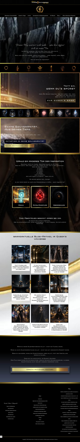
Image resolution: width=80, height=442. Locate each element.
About (40, 419)
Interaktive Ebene (10, 418)
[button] (60, 15)
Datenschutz (40, 403)
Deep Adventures (11, 408)
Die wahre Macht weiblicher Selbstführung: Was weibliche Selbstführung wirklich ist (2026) (40, 298)
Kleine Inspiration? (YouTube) (19, 145)
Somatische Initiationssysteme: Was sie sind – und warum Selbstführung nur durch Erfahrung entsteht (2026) (59, 298)
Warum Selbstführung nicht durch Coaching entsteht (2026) (40, 326)
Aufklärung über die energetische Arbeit (40, 407)
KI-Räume (52, 15)
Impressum (40, 398)
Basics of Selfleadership (10, 406)
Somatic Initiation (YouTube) (40, 369)
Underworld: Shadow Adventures (11, 410)
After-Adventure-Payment (69, 15)
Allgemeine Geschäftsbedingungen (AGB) (40, 400)
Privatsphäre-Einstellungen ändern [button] (40, 411)
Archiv (29, 15)
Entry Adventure (40, 205)
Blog (59, 15)
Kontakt (40, 417)
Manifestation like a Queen (11, 416)
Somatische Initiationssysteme (40, 15)
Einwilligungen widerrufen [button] (40, 415)
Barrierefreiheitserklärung (40, 409)
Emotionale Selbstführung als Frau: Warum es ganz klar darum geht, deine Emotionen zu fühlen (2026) (21, 328)
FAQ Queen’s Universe (40, 421)
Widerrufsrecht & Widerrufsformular (40, 405)
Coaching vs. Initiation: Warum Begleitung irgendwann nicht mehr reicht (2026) (21, 297)
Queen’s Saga (22, 15)
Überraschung (59, 205)
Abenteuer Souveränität (11, 15)
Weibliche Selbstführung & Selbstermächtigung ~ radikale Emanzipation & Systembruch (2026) (59, 327)
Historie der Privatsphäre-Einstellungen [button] (40, 413)
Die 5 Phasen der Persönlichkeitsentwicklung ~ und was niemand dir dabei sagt (21, 267)
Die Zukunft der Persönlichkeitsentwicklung (69, 429)
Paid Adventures (11, 414)
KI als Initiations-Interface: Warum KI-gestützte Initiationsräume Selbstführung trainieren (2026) (40, 269)
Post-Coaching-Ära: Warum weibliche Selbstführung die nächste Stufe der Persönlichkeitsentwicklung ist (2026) (59, 269)
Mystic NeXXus (10, 412)
